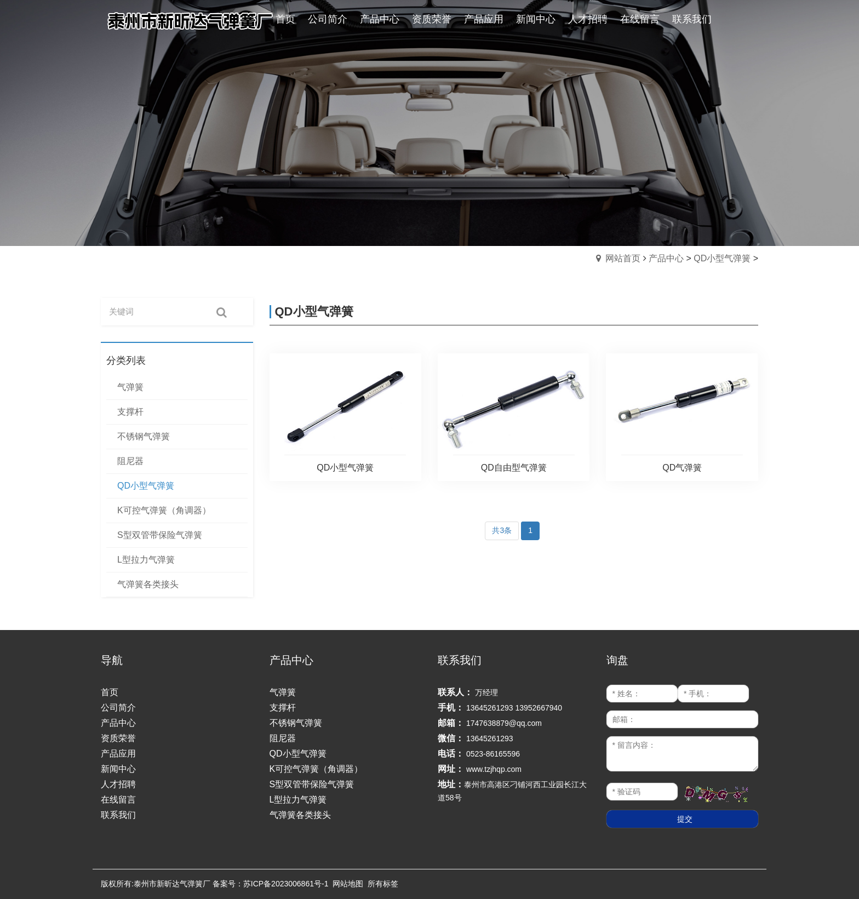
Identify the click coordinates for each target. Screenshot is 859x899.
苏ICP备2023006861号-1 (286, 883)
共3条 (502, 530)
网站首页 (622, 258)
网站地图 (348, 883)
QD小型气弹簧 (722, 258)
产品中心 (666, 258)
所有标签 (383, 883)
